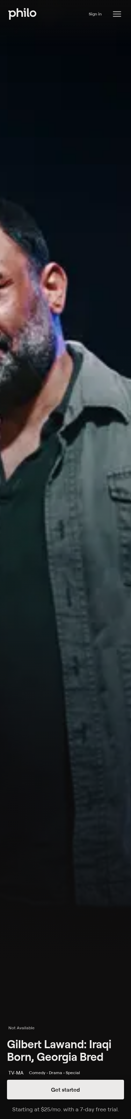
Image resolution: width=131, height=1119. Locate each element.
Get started (65, 1089)
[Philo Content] (117, 14)
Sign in (95, 13)
